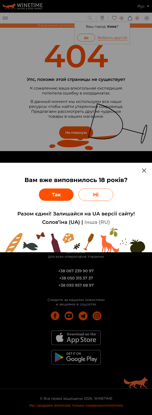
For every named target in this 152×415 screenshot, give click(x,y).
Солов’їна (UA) (61, 222)
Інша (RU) (97, 222)
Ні (96, 195)
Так (56, 195)
